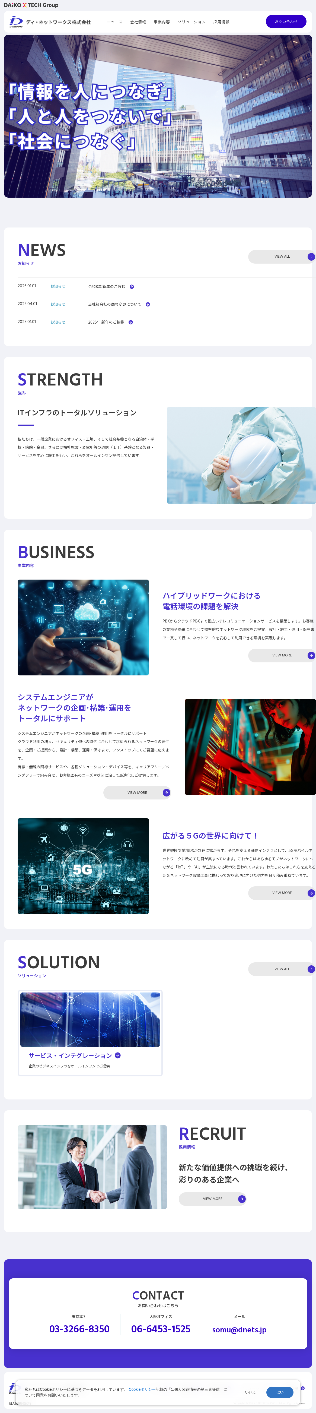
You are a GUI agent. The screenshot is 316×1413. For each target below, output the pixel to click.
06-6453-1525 (160, 1330)
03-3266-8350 (79, 1330)
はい (279, 1392)
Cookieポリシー (142, 1389)
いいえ (250, 1392)
